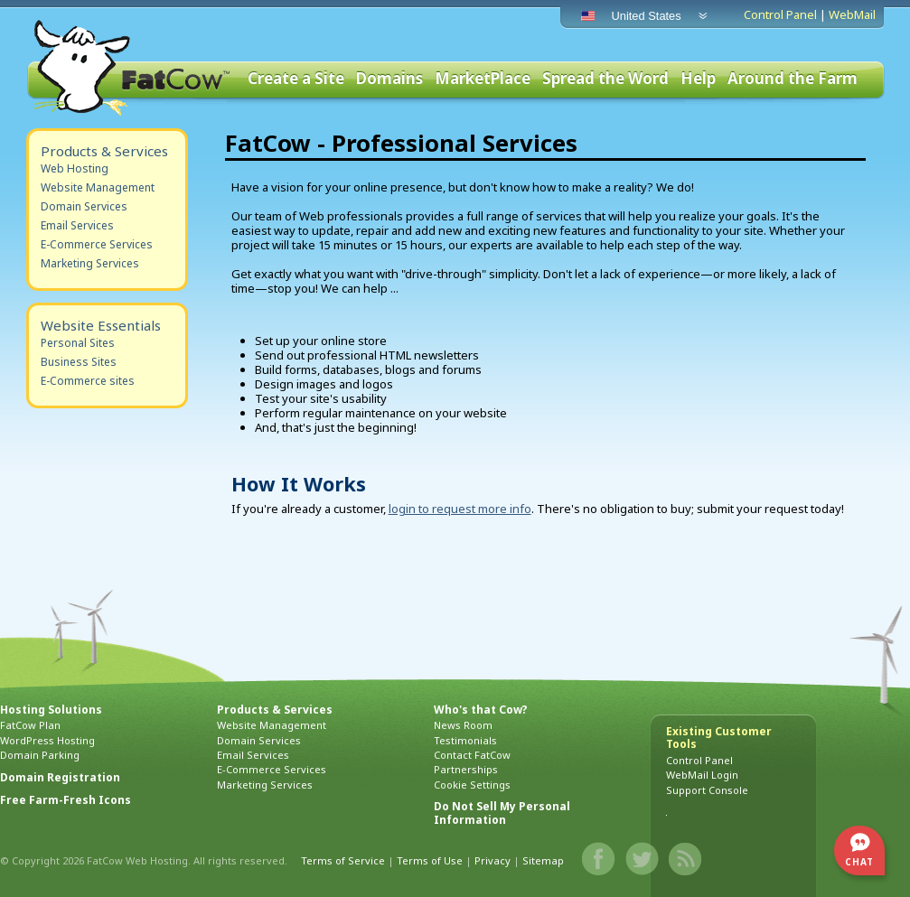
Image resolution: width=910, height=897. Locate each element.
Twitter (642, 859)
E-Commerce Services (97, 244)
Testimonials (465, 740)
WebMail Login (702, 774)
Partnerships (466, 769)
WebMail (852, 14)
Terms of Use (430, 860)
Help (698, 79)
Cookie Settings (472, 784)
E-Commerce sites (88, 380)
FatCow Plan (30, 725)
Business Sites (79, 361)
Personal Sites (78, 342)
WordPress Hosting (47, 740)
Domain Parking (40, 755)
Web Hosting (74, 168)
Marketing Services (90, 263)
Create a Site (296, 79)
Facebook (599, 859)
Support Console (707, 790)
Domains (389, 79)
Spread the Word (605, 79)
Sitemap (543, 860)
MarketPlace (482, 79)
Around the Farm (792, 79)
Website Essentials (101, 325)
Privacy (492, 860)
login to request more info (460, 508)
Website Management (98, 187)
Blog (686, 859)
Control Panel (780, 14)
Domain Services (84, 206)
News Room (463, 725)
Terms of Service (343, 860)
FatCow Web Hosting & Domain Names (130, 68)
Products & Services (104, 151)
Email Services (77, 225)
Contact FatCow (472, 755)
